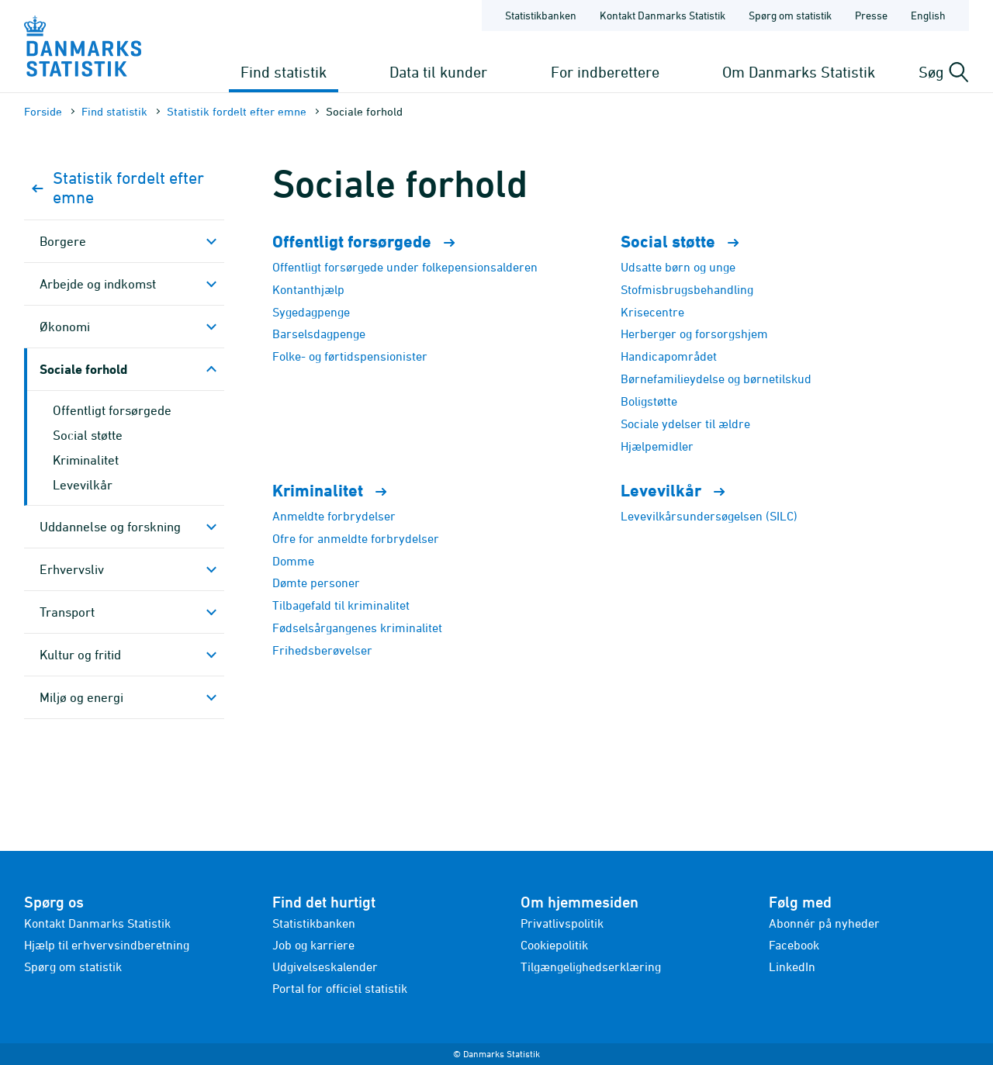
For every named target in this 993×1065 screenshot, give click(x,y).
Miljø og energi (81, 697)
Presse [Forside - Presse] (871, 15)
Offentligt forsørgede (112, 410)
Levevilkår (82, 485)
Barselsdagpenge (318, 334)
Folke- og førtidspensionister (349, 356)
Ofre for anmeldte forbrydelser (355, 538)
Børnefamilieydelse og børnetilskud (716, 379)
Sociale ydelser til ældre (685, 423)
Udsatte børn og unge (678, 267)
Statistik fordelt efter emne (236, 111)
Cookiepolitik (554, 945)
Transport (67, 612)
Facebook (794, 945)
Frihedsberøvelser (322, 650)
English (928, 15)
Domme (293, 561)
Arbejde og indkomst (98, 284)
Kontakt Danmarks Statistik (97, 923)
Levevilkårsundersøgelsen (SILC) (709, 516)
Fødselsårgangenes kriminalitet (357, 628)
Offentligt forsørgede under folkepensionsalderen (405, 267)
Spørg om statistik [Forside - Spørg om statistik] (790, 15)
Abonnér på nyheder (824, 923)
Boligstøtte (649, 401)
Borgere (63, 241)
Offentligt (370, 241)
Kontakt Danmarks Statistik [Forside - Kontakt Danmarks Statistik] (662, 15)
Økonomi (65, 326)
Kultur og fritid (80, 654)
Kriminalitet (86, 460)
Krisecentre (652, 312)
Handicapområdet (669, 356)
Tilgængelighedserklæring (591, 966)
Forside (43, 111)
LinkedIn (792, 966)
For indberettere (605, 72)
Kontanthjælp (308, 289)
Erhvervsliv (72, 569)
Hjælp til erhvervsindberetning (106, 945)
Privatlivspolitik (562, 923)
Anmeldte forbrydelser (334, 516)
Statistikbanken (540, 15)
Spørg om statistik (73, 966)
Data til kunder (438, 72)
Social (687, 241)
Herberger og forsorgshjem (694, 334)
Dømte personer (316, 583)
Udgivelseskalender (325, 966)
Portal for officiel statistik (339, 988)
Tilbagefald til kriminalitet (341, 605)
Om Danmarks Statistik (798, 72)
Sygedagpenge (311, 312)
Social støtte (88, 435)
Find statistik (283, 72)
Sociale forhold (83, 369)
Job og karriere (313, 945)
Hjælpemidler (657, 446)
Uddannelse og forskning (110, 526)
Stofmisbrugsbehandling (687, 289)
